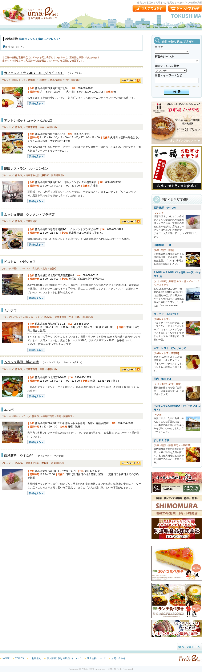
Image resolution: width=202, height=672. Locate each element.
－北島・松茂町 (48, 268)
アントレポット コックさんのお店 (28, 120)
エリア (159, 47)
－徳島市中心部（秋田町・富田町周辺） (44, 175)
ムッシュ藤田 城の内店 (21, 362)
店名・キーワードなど (168, 75)
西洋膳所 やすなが (18, 455)
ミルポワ (10, 310)
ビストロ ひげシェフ (20, 261)
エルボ (8, 409)
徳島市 (43, 80)
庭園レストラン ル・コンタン (26, 168)
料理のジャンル (164, 56)
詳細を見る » (36, 103)
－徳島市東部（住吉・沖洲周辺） (40, 127)
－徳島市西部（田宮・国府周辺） (65, 80)
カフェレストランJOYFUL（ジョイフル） (34, 73)
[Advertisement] (31, 532)
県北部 (35, 268)
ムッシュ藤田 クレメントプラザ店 (29, 214)
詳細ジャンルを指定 (167, 65)
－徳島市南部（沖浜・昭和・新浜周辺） (73, 317)
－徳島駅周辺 (30, 221)
